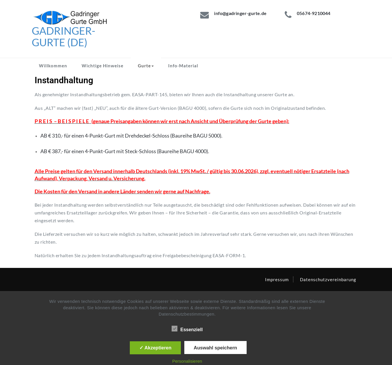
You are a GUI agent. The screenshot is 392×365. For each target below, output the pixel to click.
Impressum (277, 279)
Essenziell (187, 329)
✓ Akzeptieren (155, 347)
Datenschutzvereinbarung (328, 279)
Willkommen (53, 65)
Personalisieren (187, 361)
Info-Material (183, 65)
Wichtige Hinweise (102, 65)
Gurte (146, 65)
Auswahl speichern (215, 347)
